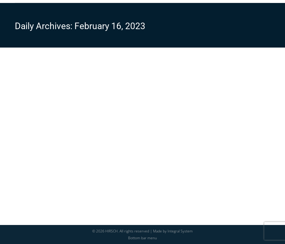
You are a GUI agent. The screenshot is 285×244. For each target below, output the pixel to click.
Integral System (180, 231)
